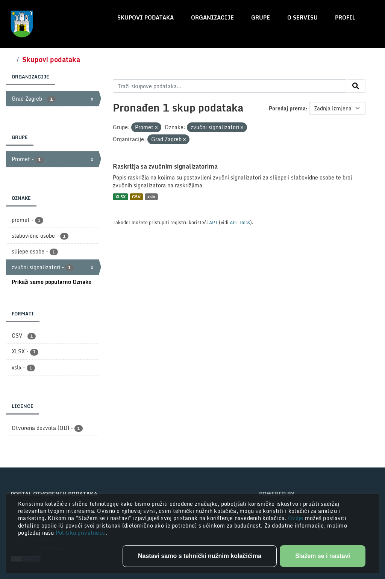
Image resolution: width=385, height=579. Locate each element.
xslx (151, 196)
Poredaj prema (287, 108)
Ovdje (296, 518)
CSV (136, 196)
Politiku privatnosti (81, 532)
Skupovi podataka (145, 17)
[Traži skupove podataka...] (229, 86)
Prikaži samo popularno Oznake (51, 281)
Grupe (260, 17)
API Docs (240, 222)
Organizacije (212, 17)
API (213, 222)
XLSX (120, 196)
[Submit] (355, 86)
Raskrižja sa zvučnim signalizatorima (165, 166)
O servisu (302, 17)
